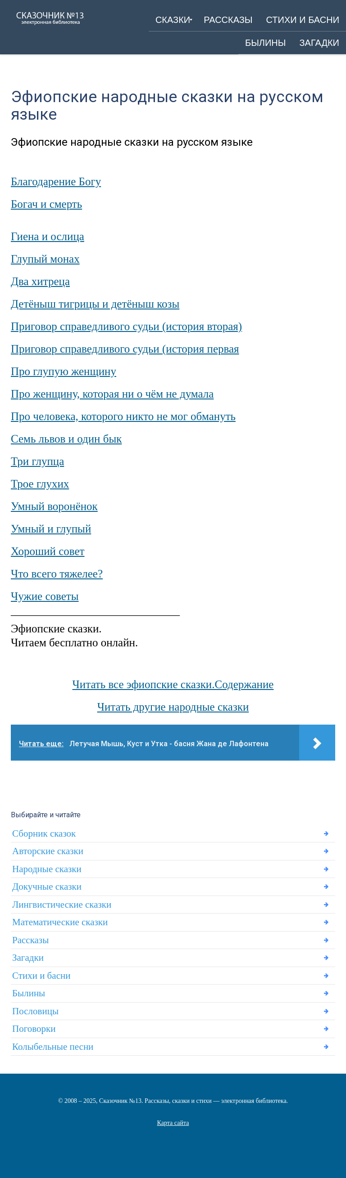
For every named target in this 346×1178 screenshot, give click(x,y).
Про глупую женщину (63, 371)
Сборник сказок (44, 833)
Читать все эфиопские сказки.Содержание (173, 684)
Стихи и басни (41, 975)
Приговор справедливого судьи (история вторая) (126, 326)
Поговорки (33, 1028)
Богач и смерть (46, 204)
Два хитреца (40, 281)
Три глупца (37, 461)
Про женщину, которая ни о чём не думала (112, 394)
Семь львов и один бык (66, 439)
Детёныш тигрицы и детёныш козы (95, 304)
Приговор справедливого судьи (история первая (125, 349)
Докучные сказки (47, 886)
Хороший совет (48, 551)
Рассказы (30, 940)
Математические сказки (60, 922)
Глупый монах (45, 259)
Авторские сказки (47, 851)
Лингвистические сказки (61, 904)
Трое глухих (40, 484)
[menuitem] (173, 20)
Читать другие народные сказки (173, 707)
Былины (28, 993)
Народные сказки (47, 869)
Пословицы (35, 1011)
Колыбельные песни (52, 1046)
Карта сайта (173, 1123)
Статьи (173, 1134)
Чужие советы (45, 596)
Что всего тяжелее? (57, 574)
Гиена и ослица (47, 236)
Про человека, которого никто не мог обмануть (123, 416)
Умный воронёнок (54, 506)
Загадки (28, 957)
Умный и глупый (51, 529)
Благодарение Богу (56, 181)
